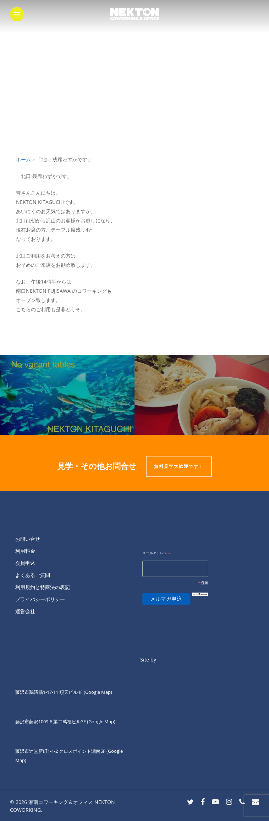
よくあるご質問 (32, 575)
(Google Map (97, 692)
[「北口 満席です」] (67, 395)
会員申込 (25, 563)
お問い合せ (27, 538)
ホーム (23, 159)
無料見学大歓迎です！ (179, 466)
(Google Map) (101, 721)
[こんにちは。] (201, 395)
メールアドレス (156, 553)
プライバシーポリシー (40, 599)
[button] (17, 14)
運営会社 (25, 611)
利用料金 (25, 550)
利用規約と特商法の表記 (42, 587)
